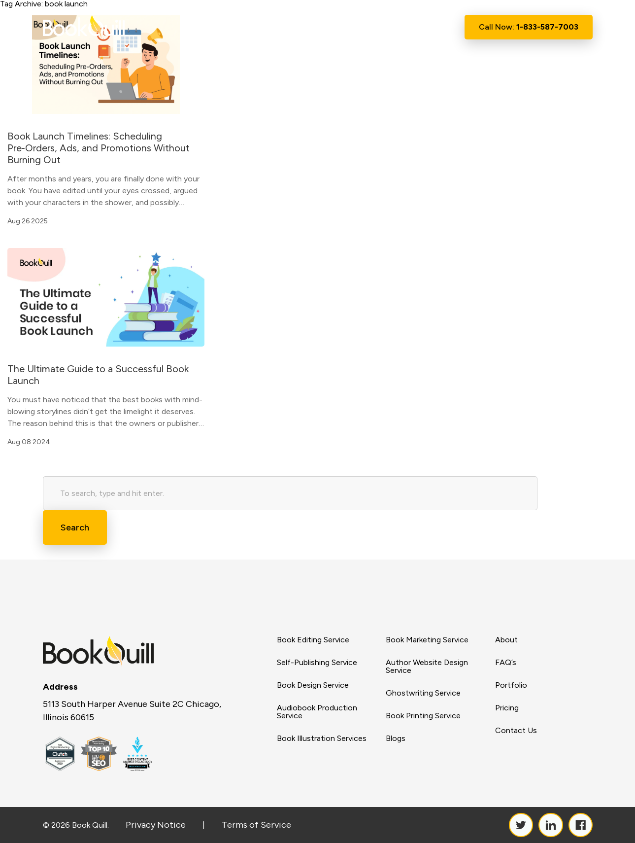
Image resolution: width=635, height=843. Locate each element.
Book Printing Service (423, 716)
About (266, 27)
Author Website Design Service (427, 666)
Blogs (395, 738)
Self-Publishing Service (317, 663)
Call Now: (528, 27)
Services (311, 27)
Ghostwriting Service (423, 693)
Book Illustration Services (322, 738)
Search (75, 527)
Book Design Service (313, 685)
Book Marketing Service (427, 640)
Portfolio (511, 685)
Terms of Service (256, 824)
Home (229, 27)
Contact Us (424, 27)
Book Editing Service (313, 640)
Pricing (507, 708)
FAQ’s (505, 663)
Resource (366, 27)
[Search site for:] (290, 493)
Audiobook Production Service (317, 712)
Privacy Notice (156, 824)
